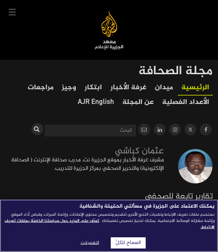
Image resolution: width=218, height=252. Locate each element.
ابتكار (93, 87)
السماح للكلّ (128, 243)
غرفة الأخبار (128, 87)
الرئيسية (195, 87)
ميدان (164, 87)
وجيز (69, 87)
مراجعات (40, 87)
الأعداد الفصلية (185, 102)
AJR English (96, 102)
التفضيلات (90, 243)
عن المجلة (138, 102)
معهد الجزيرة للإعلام (109, 30)
